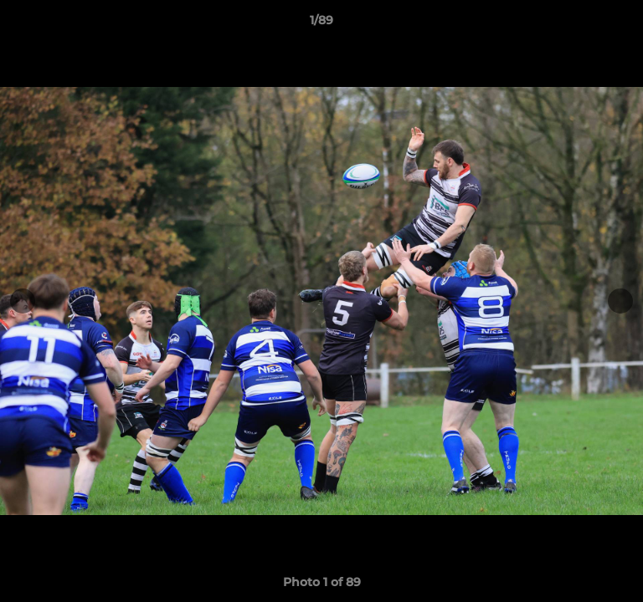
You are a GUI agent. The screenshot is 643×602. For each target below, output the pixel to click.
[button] (623, 24)
